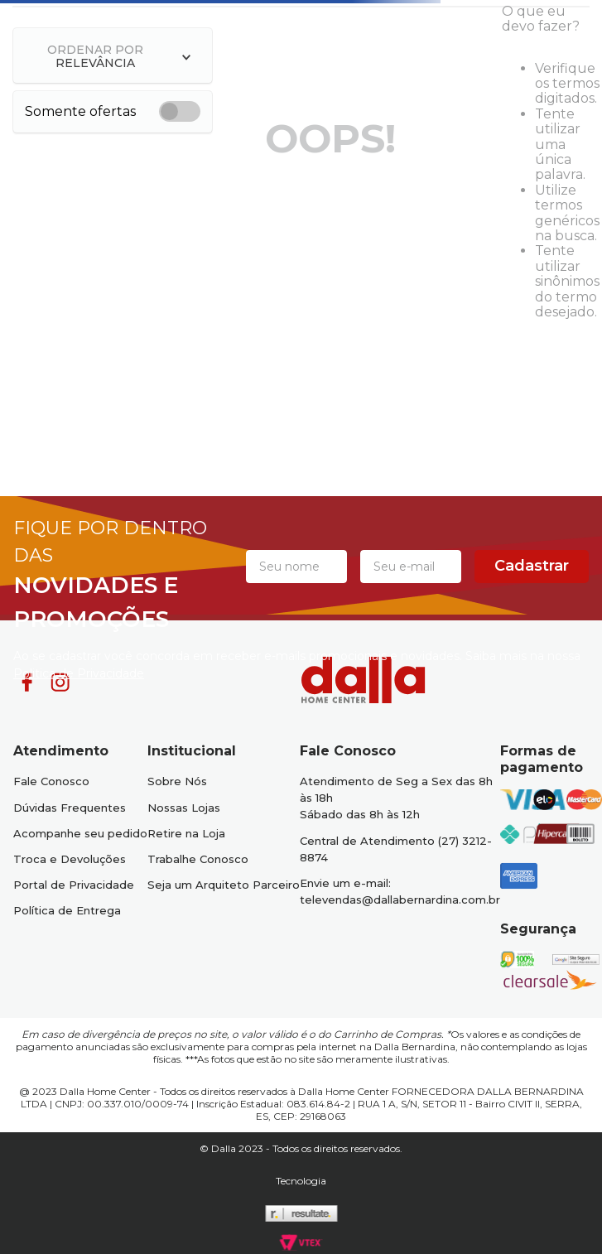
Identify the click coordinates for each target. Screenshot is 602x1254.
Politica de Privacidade (78, 673)
